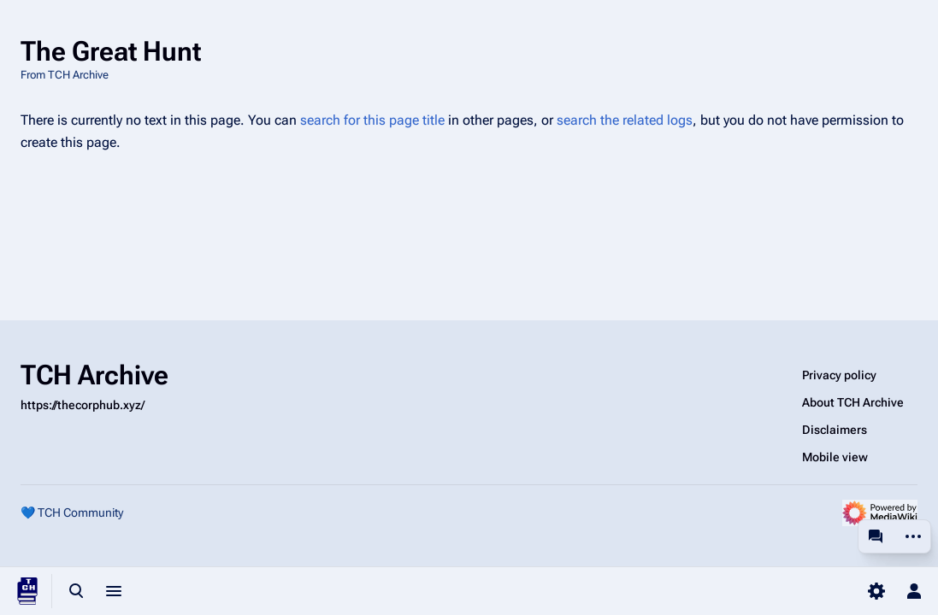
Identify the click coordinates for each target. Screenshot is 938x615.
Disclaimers (834, 429)
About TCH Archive (853, 402)
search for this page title (372, 120)
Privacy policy (839, 375)
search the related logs (625, 120)
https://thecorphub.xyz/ (83, 405)
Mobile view (835, 457)
